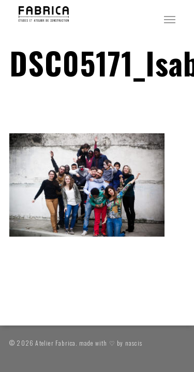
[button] (169, 19)
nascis (133, 342)
